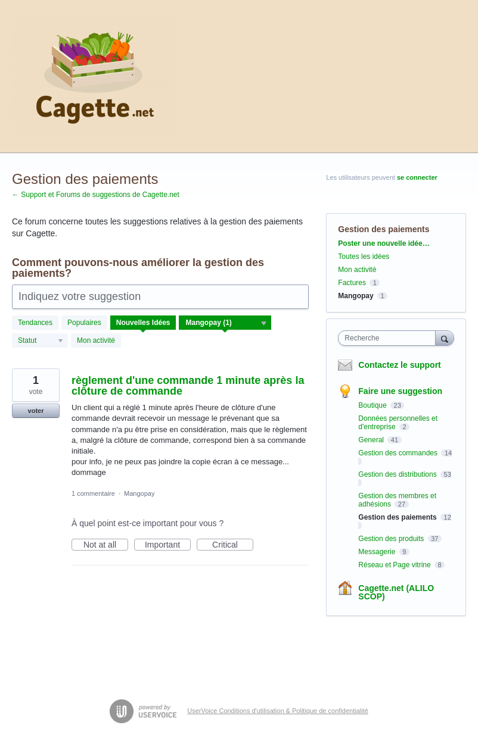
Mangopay (139, 493)
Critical (232, 545)
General (372, 440)
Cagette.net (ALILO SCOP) (396, 592)
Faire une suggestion (400, 391)
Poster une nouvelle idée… (383, 243)
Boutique (373, 405)
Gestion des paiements (398, 517)
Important (168, 545)
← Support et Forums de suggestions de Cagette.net (95, 194)
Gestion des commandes (398, 453)
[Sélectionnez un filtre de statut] (40, 341)
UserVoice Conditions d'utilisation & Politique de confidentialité (277, 710)
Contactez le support (399, 365)
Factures (352, 283)
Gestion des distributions (398, 474)
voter (36, 410)
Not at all (105, 545)
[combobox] (389, 338)
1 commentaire (93, 493)
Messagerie (377, 552)
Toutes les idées (363, 256)
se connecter (417, 177)
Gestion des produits (392, 539)
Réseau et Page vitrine (395, 565)
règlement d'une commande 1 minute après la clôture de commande (188, 385)
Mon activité (96, 340)
